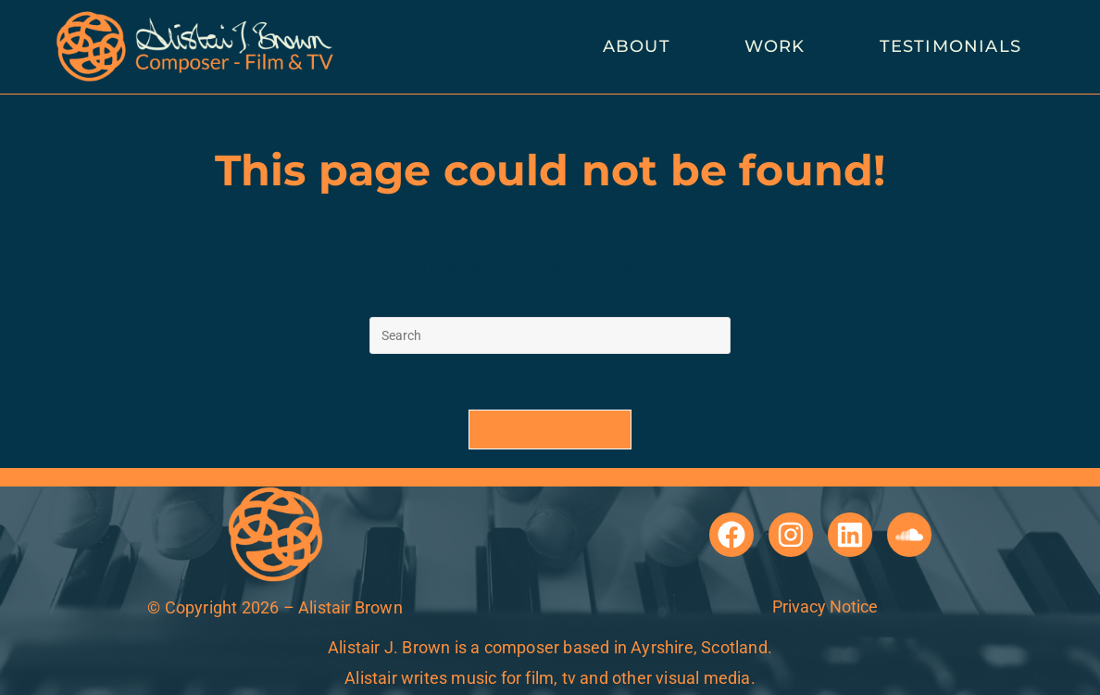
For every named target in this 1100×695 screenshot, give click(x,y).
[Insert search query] (550, 335)
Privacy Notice (825, 606)
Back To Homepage (550, 429)
